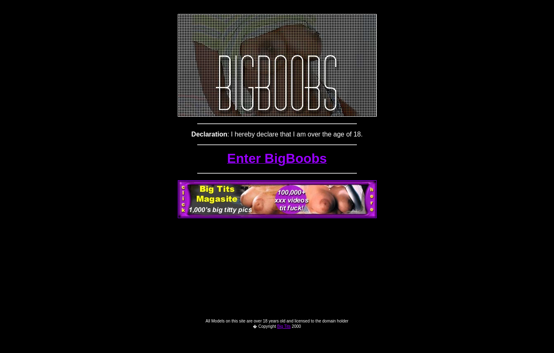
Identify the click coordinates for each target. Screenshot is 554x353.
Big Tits (284, 343)
